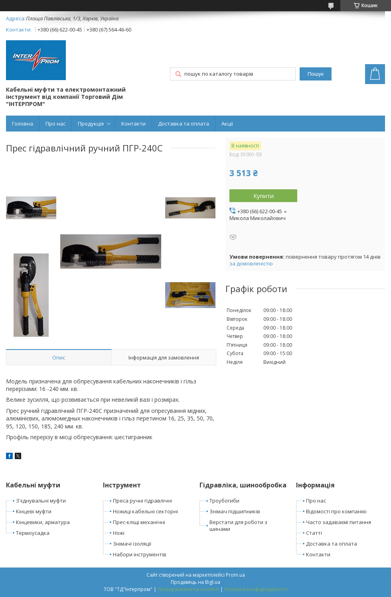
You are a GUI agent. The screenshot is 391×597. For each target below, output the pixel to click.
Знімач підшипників (234, 511)
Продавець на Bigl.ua (195, 582)
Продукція (91, 123)
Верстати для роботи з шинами (238, 525)
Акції (227, 123)
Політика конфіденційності (256, 589)
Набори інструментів (139, 554)
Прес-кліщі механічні (139, 522)
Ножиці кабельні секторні (145, 511)
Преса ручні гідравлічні (142, 500)
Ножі (118, 532)
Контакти (133, 123)
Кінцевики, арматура (43, 522)
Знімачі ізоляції (132, 543)
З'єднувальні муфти (41, 500)
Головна (22, 123)
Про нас (55, 123)
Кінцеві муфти (33, 511)
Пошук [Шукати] (316, 74)
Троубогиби (224, 500)
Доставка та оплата (183, 123)
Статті (314, 532)
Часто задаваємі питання (338, 522)
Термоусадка (32, 532)
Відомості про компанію (336, 511)
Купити (263, 196)
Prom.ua (235, 574)
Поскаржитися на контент (188, 589)
